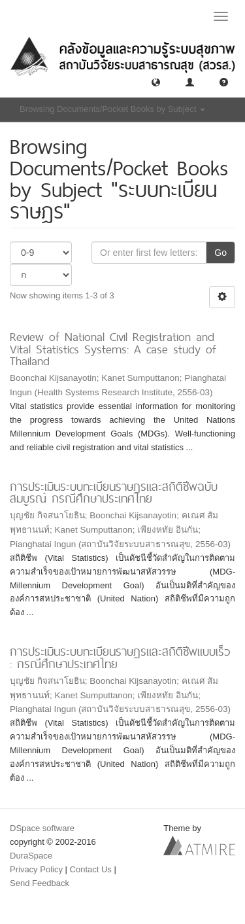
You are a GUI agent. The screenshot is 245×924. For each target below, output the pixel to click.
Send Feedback (39, 883)
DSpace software (42, 828)
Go (220, 252)
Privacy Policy (36, 869)
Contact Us (91, 869)
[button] (155, 81)
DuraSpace (31, 856)
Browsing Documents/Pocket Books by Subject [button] (112, 109)
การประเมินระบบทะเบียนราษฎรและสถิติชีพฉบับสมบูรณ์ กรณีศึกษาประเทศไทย (114, 492)
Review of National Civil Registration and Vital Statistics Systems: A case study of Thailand (113, 349)
